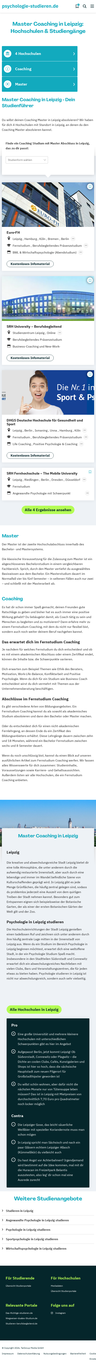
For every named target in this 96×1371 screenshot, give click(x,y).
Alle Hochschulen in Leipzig (34, 1009)
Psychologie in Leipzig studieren (28, 1230)
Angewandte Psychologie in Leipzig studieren (37, 1220)
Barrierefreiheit (78, 1353)
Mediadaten (57, 1285)
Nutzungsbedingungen (55, 1353)
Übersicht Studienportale (18, 1285)
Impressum (8, 1353)
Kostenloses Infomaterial (30, 264)
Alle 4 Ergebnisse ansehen (48, 509)
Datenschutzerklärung (28, 1353)
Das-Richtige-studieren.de (19, 1313)
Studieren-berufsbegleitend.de (21, 1323)
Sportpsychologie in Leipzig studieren (32, 1239)
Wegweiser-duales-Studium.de (21, 1318)
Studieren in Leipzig (19, 1211)
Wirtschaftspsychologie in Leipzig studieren (36, 1248)
